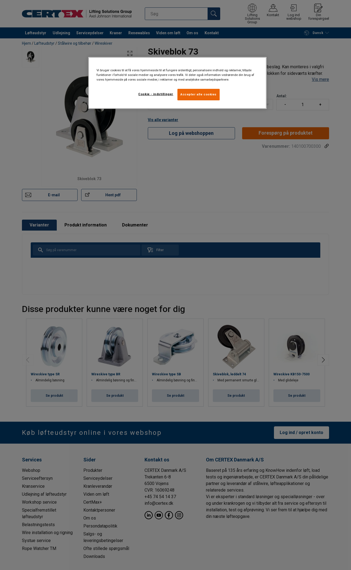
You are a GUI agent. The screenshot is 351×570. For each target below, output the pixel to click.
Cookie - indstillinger (155, 94)
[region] (177, 83)
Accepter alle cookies (198, 94)
